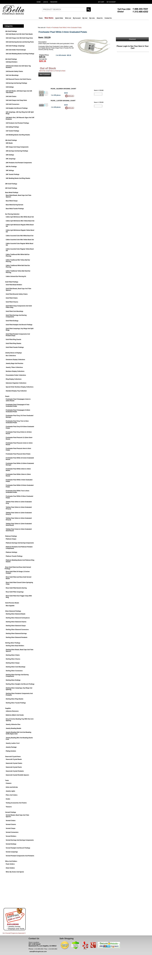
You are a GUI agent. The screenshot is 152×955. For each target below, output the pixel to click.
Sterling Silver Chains (13, 655)
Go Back (62, 71)
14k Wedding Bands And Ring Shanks (18, 135)
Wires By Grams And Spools (15, 872)
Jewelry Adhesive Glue (13, 724)
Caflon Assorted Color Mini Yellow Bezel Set (20, 239)
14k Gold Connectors (12, 104)
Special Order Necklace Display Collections (19, 387)
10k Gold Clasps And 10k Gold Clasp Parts (19, 38)
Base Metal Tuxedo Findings (15, 208)
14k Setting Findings (12, 127)
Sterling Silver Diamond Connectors (17, 629)
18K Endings (10, 155)
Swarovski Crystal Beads (14, 759)
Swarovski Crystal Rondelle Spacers (17, 775)
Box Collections (11, 355)
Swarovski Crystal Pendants (15, 771)
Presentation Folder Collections (16, 375)
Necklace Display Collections (15, 371)
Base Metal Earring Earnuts (14, 204)
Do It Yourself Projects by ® (14, 933)
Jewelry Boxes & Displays (13, 353)
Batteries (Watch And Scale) (15, 715)
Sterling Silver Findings (12, 643)
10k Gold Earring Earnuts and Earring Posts (20, 42)
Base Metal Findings (11, 192)
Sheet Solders (10, 868)
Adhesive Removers (12, 711)
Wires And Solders (11, 861)
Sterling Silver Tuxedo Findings (16, 703)
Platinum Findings (11, 536)
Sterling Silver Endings (13, 680)
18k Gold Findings (11, 140)
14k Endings (10, 87)
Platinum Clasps (11, 539)
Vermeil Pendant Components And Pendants (20, 856)
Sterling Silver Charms (13, 659)
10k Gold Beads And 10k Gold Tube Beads (19, 34)
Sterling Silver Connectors (14, 671)
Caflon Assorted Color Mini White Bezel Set (19, 235)
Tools (7, 780)
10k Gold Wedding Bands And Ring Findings (20, 53)
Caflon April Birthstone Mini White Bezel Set (20, 217)
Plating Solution (11, 751)
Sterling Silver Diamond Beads (15, 614)
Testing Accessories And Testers (16, 803)
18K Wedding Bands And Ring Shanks (18, 178)
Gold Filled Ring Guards (13, 339)
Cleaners (8, 783)
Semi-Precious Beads (12, 603)
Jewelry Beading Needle (13, 728)
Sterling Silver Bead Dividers (15, 645)
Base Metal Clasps (12, 201)
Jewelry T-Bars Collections (14, 367)
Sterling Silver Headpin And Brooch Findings (20, 684)
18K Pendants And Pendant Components (19, 162)
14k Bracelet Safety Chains (14, 71)
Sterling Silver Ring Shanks (14, 699)
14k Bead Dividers (11, 62)
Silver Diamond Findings (13, 611)
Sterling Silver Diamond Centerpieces (18, 618)
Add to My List (43, 71)
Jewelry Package (11, 747)
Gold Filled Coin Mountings (14, 311)
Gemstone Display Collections (15, 359)
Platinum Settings (11, 552)
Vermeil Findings (10, 812)
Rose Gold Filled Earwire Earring (16, 588)
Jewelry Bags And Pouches (14, 363)
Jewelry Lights (10, 791)
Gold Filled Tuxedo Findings (15, 347)
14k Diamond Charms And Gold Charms (18, 79)
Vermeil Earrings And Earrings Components (20, 840)
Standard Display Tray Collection (16, 391)
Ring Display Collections (14, 379)
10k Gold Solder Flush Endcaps (16, 50)
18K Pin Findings (11, 166)
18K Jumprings (11, 159)
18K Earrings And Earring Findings (17, 151)
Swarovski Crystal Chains (14, 763)
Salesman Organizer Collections (16, 383)
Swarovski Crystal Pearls (14, 767)
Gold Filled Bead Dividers (14, 284)
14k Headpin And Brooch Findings (17, 108)
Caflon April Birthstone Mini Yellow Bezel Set (20, 221)
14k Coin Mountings (12, 75)
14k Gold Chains (11, 96)
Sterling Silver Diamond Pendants (16, 637)
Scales (8, 799)
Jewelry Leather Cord (12, 743)
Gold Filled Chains (12, 298)
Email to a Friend (54, 71)
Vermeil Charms (11, 824)
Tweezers (9, 807)
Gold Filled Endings (12, 321)
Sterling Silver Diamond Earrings (16, 633)
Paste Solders (10, 864)
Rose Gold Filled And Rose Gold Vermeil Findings (18, 568)
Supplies (8, 708)
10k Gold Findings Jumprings (15, 46)
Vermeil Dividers (11, 836)
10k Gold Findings (11, 31)
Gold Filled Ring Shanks (13, 343)
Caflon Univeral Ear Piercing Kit (16, 276)
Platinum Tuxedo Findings (14, 556)
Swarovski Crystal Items (13, 756)
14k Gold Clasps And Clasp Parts (16, 100)
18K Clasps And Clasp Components (17, 147)
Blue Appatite (10, 605)
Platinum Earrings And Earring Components (20, 543)
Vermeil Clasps (10, 828)
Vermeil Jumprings (12, 852)
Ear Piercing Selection (12, 214)
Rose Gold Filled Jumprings (15, 592)
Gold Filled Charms (12, 302)
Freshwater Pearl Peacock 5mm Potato (18, 454)
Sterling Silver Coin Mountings (15, 667)
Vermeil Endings (11, 844)
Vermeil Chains (10, 820)
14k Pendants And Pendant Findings (17, 123)
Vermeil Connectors (12, 832)
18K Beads (9, 143)
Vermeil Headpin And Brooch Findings (18, 848)
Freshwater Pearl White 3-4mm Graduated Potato (67, 27)
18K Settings (10, 170)
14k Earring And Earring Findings (16, 83)
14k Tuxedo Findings (12, 131)
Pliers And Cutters (11, 795)
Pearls (7, 396)
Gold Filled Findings (11, 282)
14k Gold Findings (11, 59)
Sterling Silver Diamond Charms (16, 622)
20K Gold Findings (11, 184)
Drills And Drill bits (12, 787)
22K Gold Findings (11, 188)
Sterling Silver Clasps (13, 663)
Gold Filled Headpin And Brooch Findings (19, 324)
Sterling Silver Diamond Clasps (16, 625)
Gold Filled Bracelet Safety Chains (17, 294)
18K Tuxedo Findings (12, 174)
